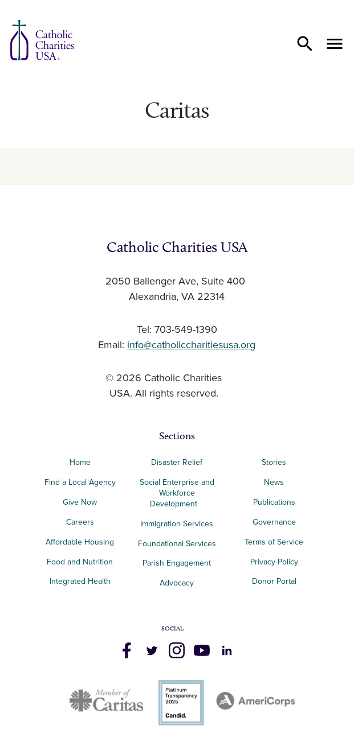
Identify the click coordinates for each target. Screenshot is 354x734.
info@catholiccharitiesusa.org (191, 345)
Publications (274, 502)
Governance (274, 522)
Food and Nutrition (80, 562)
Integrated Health (80, 581)
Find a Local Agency (80, 482)
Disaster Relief (176, 462)
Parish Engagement (177, 563)
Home (80, 462)
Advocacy (177, 583)
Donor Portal (274, 581)
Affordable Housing (80, 542)
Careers (80, 522)
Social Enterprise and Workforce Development (177, 493)
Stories (274, 462)
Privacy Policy (274, 562)
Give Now (80, 502)
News (274, 482)
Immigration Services (176, 524)
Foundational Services (177, 544)
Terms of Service (274, 542)
